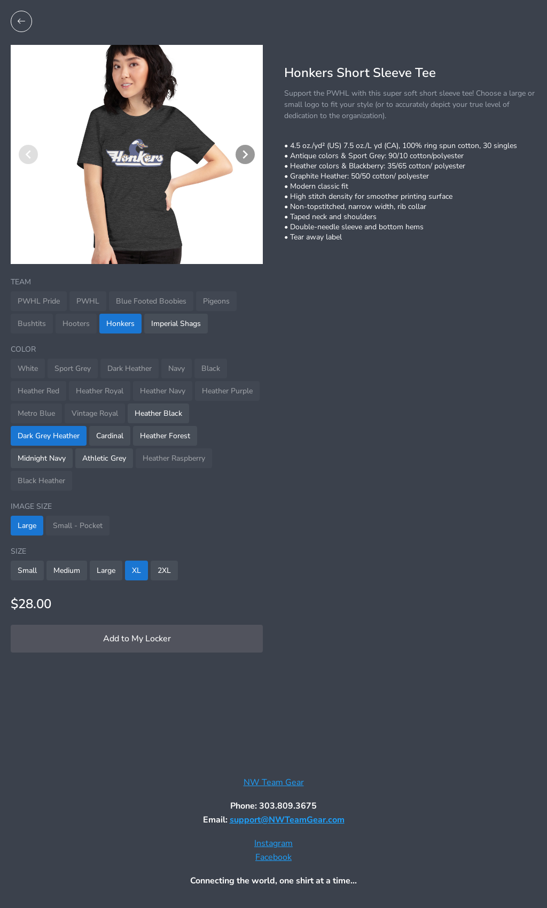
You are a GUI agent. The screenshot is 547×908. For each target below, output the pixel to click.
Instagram (273, 843)
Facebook (273, 857)
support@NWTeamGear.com (287, 820)
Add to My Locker (137, 639)
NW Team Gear (274, 782)
